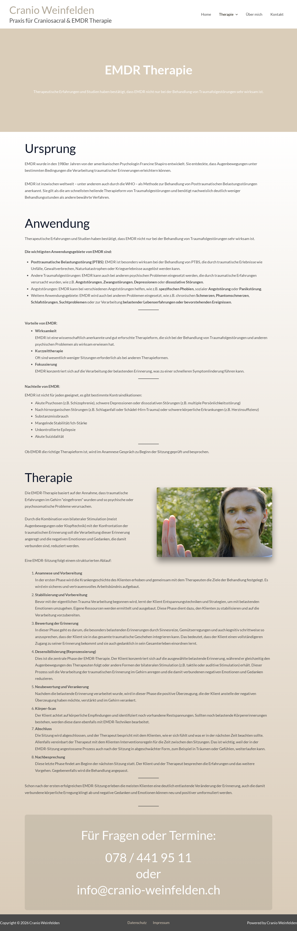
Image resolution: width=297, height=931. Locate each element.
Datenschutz (137, 922)
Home (208, 14)
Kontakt (277, 14)
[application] (237, 14)
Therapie (230, 14)
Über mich (255, 14)
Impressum (161, 922)
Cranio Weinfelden (51, 10)
